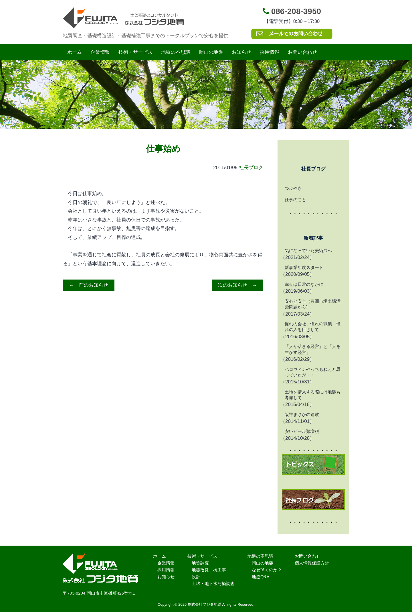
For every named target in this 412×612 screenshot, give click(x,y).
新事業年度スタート (304, 267)
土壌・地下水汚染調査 (213, 583)
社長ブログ (251, 167)
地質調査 (200, 562)
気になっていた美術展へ (308, 250)
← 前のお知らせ (88, 285)
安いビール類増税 (302, 431)
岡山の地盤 (211, 52)
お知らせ (241, 52)
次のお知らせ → (237, 285)
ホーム (74, 52)
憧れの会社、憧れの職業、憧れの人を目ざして (312, 326)
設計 (196, 576)
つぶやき (293, 188)
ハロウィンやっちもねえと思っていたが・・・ (312, 372)
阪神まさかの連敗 (302, 414)
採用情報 (269, 52)
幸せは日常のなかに (304, 284)
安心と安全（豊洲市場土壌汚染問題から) (312, 304)
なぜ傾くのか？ (267, 569)
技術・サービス (135, 52)
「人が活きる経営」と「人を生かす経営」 (312, 349)
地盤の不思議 (175, 52)
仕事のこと (295, 199)
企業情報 (100, 52)
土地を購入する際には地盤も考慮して (312, 394)
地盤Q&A (261, 576)
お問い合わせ (302, 52)
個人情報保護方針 (312, 562)
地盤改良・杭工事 (209, 569)
